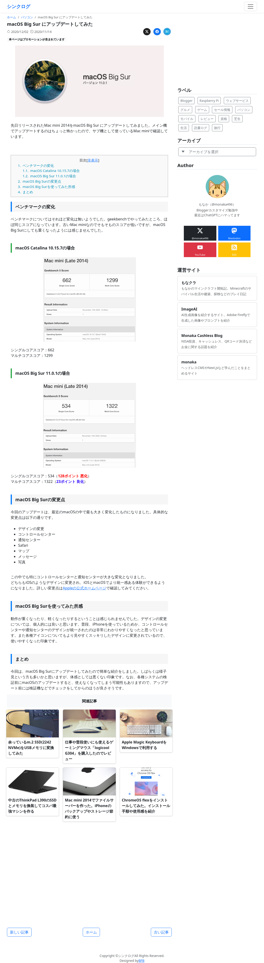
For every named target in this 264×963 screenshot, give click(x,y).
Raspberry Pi (209, 100)
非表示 (93, 160)
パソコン (243, 109)
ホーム (91, 932)
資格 (224, 118)
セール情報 (222, 109)
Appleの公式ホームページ (84, 588)
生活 (183, 128)
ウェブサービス (237, 100)
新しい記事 (19, 932)
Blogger (186, 100)
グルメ (185, 109)
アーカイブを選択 (199, 151)
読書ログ (200, 128)
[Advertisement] (89, 873)
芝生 (237, 118)
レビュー (207, 118)
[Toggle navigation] (250, 6)
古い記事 (161, 932)
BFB (141, 960)
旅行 (217, 128)
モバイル (186, 118)
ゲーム (202, 109)
